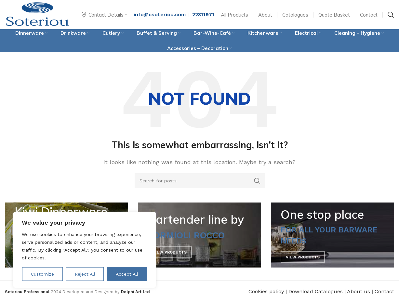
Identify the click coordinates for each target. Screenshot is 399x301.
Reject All (85, 274)
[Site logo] (37, 14)
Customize (42, 274)
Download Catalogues (315, 291)
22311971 (203, 14)
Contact (384, 291)
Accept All (127, 274)
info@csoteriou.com (160, 14)
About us (358, 291)
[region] (84, 250)
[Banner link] (199, 235)
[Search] (390, 14)
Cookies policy (266, 291)
